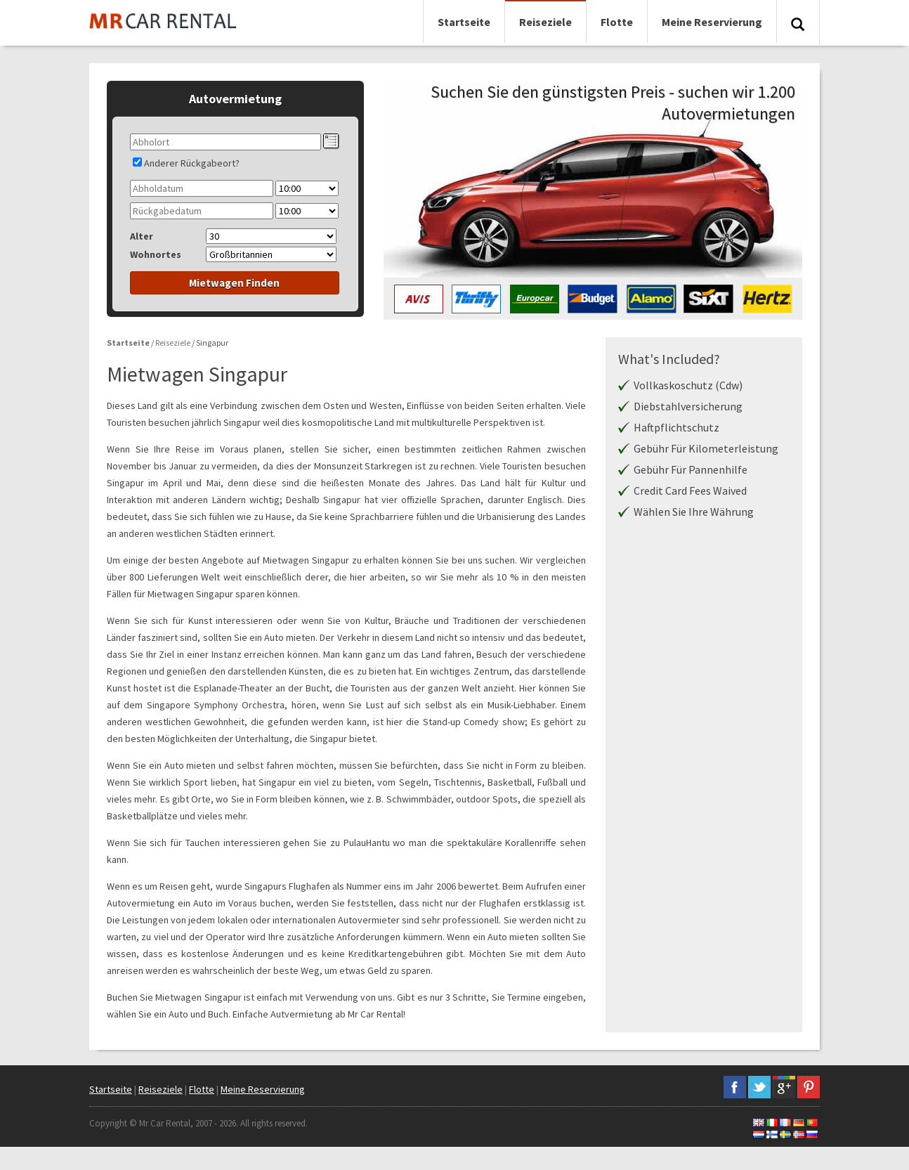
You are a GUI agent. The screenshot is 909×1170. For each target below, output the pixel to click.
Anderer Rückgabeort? (192, 163)
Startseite (464, 22)
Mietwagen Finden (234, 283)
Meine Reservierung (712, 22)
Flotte (617, 22)
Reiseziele (545, 22)
